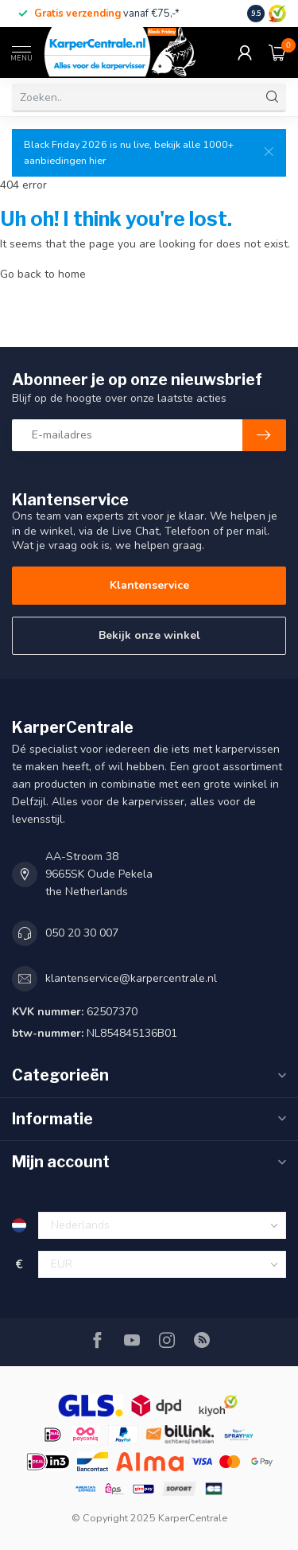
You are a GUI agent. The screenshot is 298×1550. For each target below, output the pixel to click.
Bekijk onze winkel (149, 635)
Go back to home (43, 274)
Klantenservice (149, 585)
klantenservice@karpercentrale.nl (131, 978)
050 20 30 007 (81, 933)
